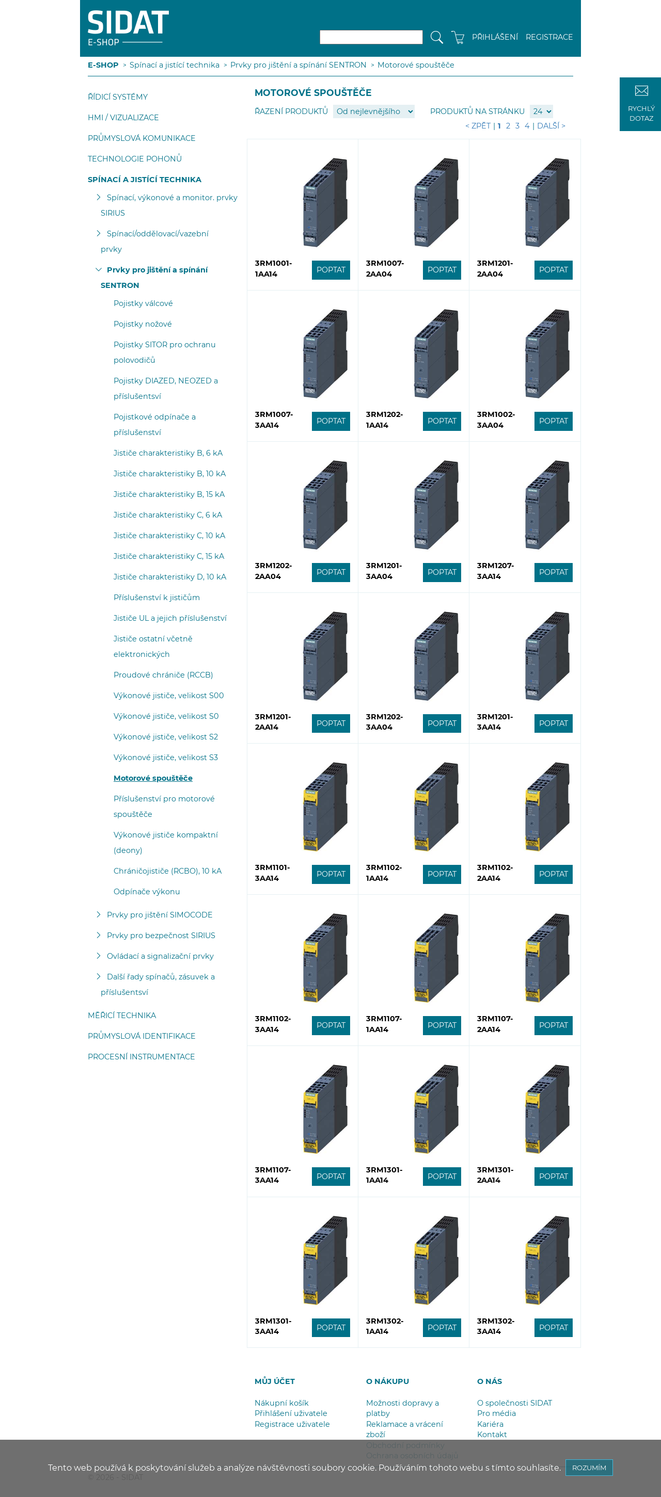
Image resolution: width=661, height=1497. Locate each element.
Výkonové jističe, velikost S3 (166, 757)
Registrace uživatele (292, 1424)
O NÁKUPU (387, 1381)
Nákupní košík (282, 1403)
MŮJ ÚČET (275, 1381)
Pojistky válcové (143, 303)
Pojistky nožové (143, 324)
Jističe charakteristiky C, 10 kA (169, 535)
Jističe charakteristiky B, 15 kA (169, 494)
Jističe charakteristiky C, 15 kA (169, 556)
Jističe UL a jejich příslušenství (170, 618)
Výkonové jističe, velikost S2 (166, 737)
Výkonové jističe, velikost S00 (169, 695)
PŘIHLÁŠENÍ (495, 37)
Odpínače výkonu (147, 891)
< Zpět (478, 126)
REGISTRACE (549, 37)
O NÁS (489, 1381)
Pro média (496, 1413)
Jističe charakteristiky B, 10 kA (170, 473)
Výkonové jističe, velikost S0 (166, 716)
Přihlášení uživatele (291, 1413)
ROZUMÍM (589, 1467)
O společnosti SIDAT (514, 1403)
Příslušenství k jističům (157, 597)
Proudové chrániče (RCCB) (163, 675)
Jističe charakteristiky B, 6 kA (168, 453)
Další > (551, 126)
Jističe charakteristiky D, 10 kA (170, 577)
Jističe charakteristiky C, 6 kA (168, 515)
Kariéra (490, 1424)
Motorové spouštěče (415, 65)
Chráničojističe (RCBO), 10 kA (168, 871)
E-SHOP (103, 65)
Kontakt (492, 1434)
